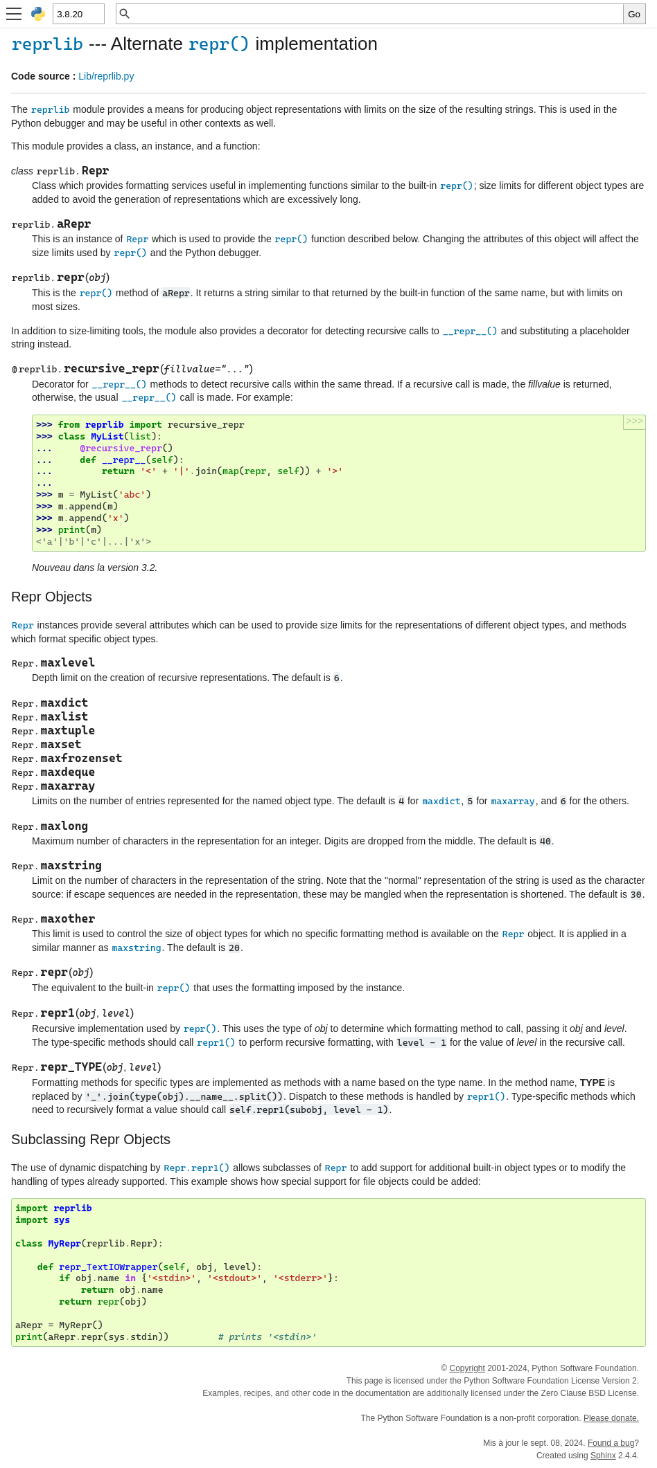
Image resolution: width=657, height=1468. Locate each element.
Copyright (466, 1368)
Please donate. (611, 1418)
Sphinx (603, 1455)
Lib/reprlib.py (106, 76)
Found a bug (611, 1443)
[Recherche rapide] (377, 14)
